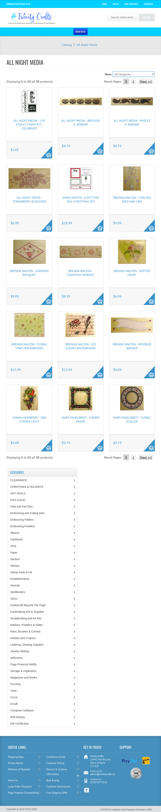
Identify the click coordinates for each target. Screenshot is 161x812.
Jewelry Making (19, 651)
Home (104, 4)
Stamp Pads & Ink (21, 572)
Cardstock (16, 539)
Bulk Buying (17, 717)
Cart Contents (131, 4)
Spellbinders (17, 592)
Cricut (13, 697)
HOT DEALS (18, 493)
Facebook (86, 790)
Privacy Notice (15, 763)
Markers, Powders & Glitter (26, 624)
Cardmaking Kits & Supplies (27, 611)
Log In (116, 4)
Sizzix (13, 598)
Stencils (15, 585)
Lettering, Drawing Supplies (26, 644)
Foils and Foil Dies (21, 506)
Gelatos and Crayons (23, 638)
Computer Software (22, 710)
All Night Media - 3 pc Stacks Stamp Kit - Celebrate (29, 124)
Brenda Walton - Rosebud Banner (132, 346)
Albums (14, 532)
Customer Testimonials (58, 786)
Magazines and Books (23, 677)
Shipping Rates (16, 757)
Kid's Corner (17, 499)
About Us (13, 780)
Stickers (15, 559)
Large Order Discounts (20, 786)
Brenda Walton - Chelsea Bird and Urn (132, 199)
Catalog (67, 45)
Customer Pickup (55, 763)
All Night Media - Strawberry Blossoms (29, 199)
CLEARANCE (18, 480)
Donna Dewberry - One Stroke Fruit (29, 419)
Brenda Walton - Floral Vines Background (29, 346)
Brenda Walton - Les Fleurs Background (80, 346)
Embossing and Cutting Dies (27, 513)
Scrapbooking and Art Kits (25, 618)
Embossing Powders (22, 526)
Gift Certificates (19, 723)
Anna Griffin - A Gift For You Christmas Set (80, 199)
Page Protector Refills (23, 664)
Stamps (14, 565)
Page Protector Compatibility (23, 792)
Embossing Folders (22, 519)
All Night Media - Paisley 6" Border (132, 122)
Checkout (148, 4)
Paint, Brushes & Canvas (25, 631)
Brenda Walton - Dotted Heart (132, 273)
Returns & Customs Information (56, 772)
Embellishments (19, 578)
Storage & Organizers (23, 671)
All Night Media (87, 45)
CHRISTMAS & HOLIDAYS (26, 486)
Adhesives (16, 657)
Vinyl (13, 546)
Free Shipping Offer (56, 792)
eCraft (14, 703)
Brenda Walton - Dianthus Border (80, 273)
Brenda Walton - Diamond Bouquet (29, 273)
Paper (13, 552)
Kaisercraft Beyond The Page (28, 605)
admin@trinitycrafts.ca (102, 774)
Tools (13, 690)
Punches (15, 684)
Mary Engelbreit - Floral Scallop (132, 419)
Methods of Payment (19, 769)
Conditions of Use (55, 757)
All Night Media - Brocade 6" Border (80, 122)
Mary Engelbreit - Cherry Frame (81, 419)
